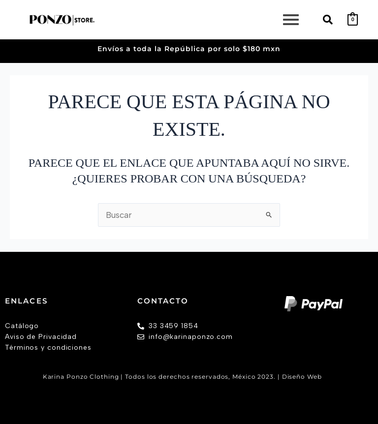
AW (330, 376)
